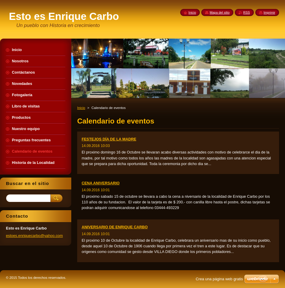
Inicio (81, 108)
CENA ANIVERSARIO (101, 183)
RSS (246, 12)
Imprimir (269, 12)
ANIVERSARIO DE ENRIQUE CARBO (115, 227)
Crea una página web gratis (219, 279)
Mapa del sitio (219, 12)
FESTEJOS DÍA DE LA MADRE (109, 139)
